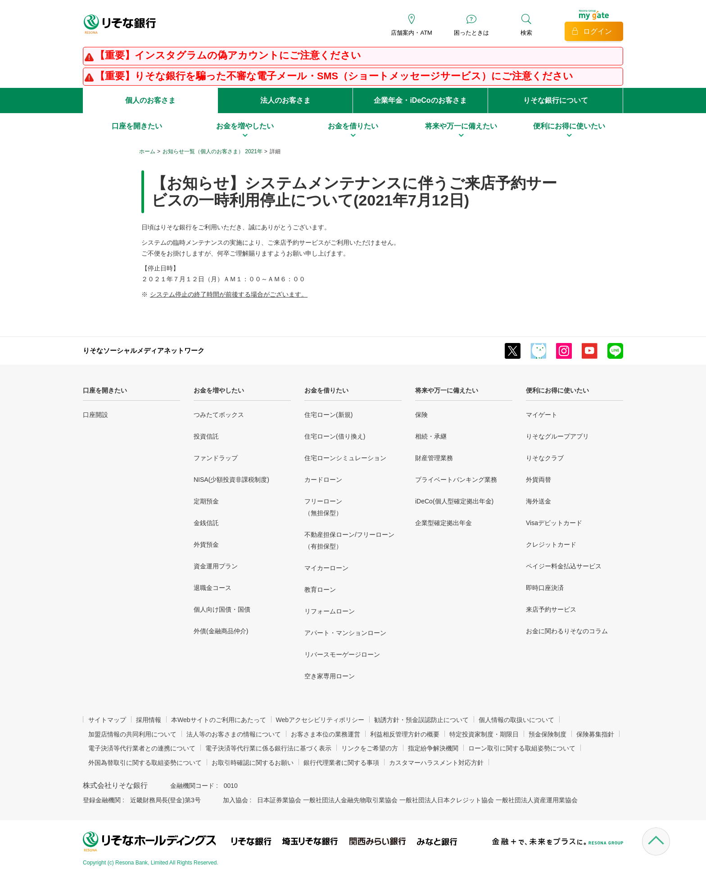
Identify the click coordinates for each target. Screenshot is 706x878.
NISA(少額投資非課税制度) (231, 479)
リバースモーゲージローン (342, 654)
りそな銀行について (555, 100)
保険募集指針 (595, 734)
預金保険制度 (547, 734)
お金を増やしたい (219, 390)
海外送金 (538, 501)
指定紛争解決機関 (433, 748)
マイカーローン (326, 568)
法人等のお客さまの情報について (233, 734)
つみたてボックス (219, 414)
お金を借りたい (326, 390)
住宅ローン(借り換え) (334, 436)
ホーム (147, 151)
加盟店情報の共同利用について (132, 734)
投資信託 (206, 436)
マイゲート (541, 414)
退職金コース (212, 587)
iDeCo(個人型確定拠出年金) (454, 501)
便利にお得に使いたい (557, 390)
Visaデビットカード (554, 522)
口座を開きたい (105, 390)
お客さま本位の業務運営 (325, 734)
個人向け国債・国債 (222, 609)
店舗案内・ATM (411, 32)
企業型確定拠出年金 (443, 522)
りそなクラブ (545, 458)
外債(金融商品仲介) (221, 631)
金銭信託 (206, 522)
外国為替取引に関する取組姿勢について (145, 762)
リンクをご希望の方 (369, 748)
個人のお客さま (150, 100)
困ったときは (471, 32)
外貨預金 (206, 544)
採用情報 (148, 719)
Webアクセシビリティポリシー (320, 719)
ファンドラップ (216, 458)
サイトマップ (107, 719)
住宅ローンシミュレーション (345, 458)
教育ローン (320, 589)
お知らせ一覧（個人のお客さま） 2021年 (212, 151)
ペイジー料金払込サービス (564, 566)
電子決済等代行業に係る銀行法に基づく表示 (268, 748)
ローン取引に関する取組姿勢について (521, 748)
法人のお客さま (285, 100)
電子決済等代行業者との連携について (141, 748)
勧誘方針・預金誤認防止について (421, 719)
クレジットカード (551, 544)
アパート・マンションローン (345, 632)
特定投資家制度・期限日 (484, 734)
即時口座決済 (545, 587)
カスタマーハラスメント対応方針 (436, 762)
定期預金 (206, 501)
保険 (421, 414)
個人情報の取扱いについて (516, 719)
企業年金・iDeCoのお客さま (420, 100)
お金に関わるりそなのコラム (567, 631)
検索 (526, 32)
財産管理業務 (434, 458)
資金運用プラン (216, 566)
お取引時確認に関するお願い (253, 762)
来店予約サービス (551, 609)
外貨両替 (538, 479)
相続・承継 (431, 436)
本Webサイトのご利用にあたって (218, 719)
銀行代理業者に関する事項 (341, 762)
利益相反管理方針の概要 (404, 734)
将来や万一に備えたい (446, 390)
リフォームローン (329, 611)
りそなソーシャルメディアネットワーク (143, 350)
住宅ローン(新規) (328, 414)
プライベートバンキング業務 (456, 479)
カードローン (323, 479)
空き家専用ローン (329, 676)
